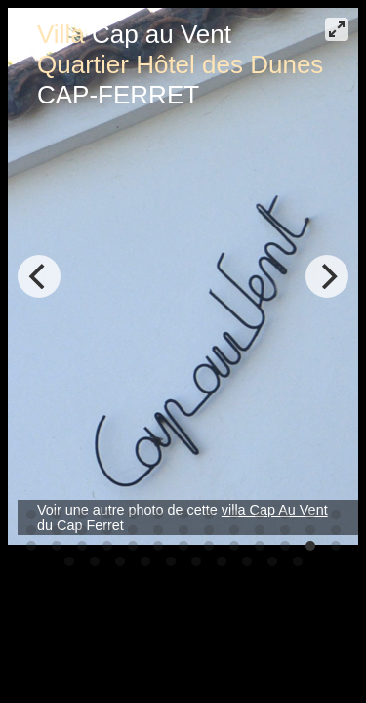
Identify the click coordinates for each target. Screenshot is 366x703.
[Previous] (39, 276)
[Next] (326, 276)
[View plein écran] (336, 29)
